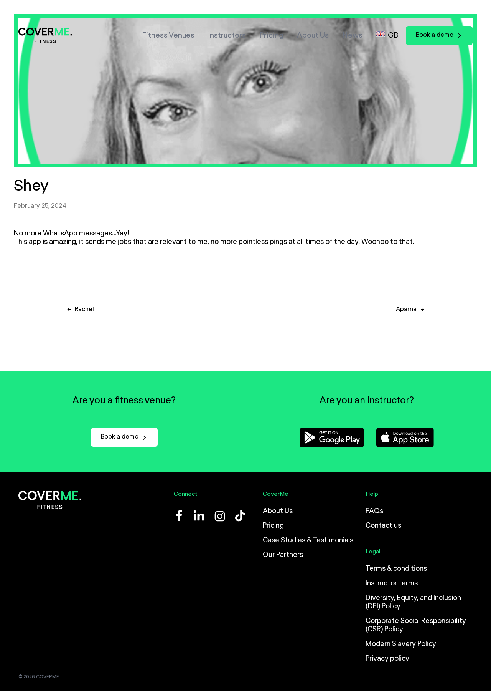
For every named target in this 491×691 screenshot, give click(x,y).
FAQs (374, 511)
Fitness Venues (168, 35)
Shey (31, 186)
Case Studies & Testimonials (308, 540)
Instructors (227, 35)
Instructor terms (392, 583)
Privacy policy (387, 658)
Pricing (271, 35)
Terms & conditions (396, 568)
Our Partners (283, 555)
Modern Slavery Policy (401, 644)
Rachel (84, 313)
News (352, 35)
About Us (313, 35)
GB (393, 35)
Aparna (406, 313)
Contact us (383, 525)
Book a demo (439, 35)
